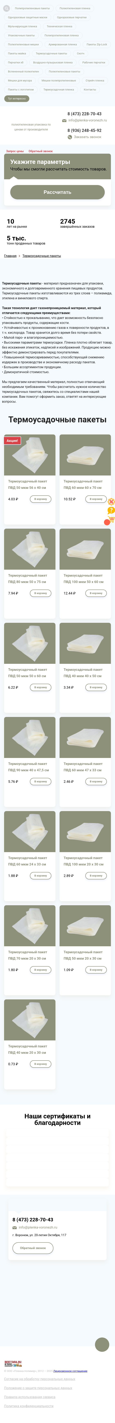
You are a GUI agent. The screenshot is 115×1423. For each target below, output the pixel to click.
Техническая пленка (59, 26)
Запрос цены (15, 151)
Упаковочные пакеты (21, 35)
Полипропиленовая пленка (62, 35)
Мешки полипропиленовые (59, 80)
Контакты (90, 89)
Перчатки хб (15, 62)
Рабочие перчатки (93, 62)
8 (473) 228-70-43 (84, 113)
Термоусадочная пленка (59, 89)
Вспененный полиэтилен (23, 71)
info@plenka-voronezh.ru (88, 120)
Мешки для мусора (20, 80)
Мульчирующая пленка (22, 26)
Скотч (80, 53)
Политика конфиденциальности (28, 1406)
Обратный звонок (41, 151)
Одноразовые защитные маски (27, 17)
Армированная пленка (62, 44)
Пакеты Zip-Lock (97, 44)
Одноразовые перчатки (72, 17)
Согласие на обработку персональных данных (39, 1379)
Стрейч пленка (95, 80)
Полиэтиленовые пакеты (64, 71)
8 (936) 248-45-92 (84, 130)
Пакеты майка (17, 53)
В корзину (40, 499)
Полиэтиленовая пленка (75, 8)
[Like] (111, 504)
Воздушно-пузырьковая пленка (53, 62)
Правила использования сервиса (29, 1397)
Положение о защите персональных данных (38, 1388)
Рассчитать (57, 192)
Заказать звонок (87, 137)
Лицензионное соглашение (70, 1371)
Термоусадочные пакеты (51, 53)
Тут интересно (17, 98)
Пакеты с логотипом (21, 89)
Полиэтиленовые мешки (23, 44)
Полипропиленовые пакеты (32, 8)
